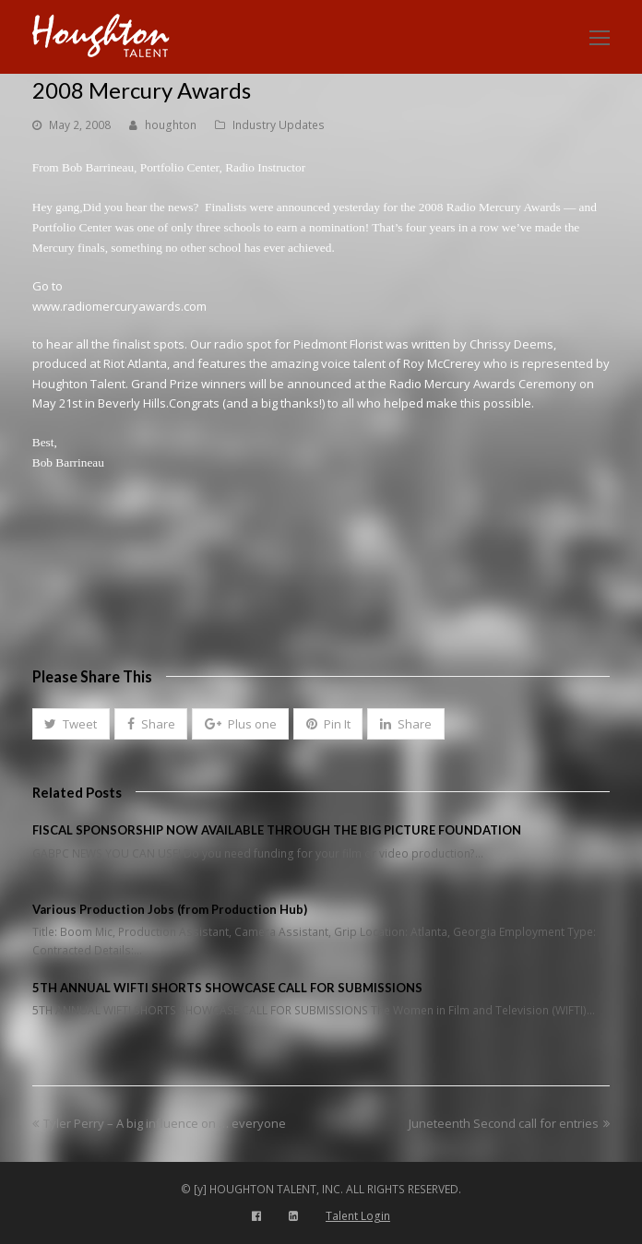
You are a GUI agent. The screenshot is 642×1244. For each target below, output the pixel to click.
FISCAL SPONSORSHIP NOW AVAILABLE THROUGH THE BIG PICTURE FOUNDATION (276, 830)
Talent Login (358, 1216)
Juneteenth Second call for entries (509, 1123)
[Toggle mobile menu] (599, 37)
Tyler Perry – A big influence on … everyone (159, 1123)
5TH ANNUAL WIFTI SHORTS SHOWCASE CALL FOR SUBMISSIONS (227, 987)
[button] (71, 724)
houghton (170, 125)
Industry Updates (278, 125)
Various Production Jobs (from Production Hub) (169, 909)
